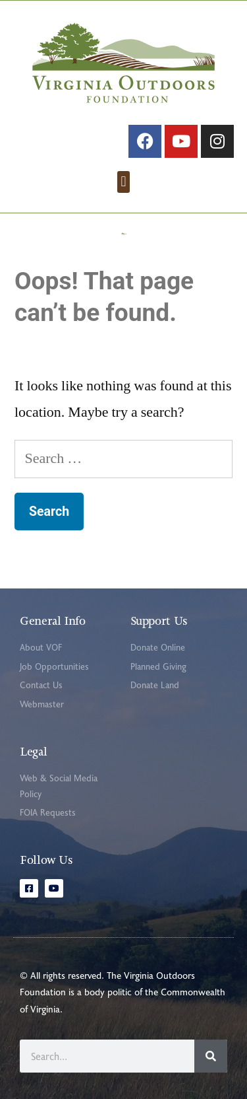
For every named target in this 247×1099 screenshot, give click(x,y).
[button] (123, 182)
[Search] (210, 1056)
